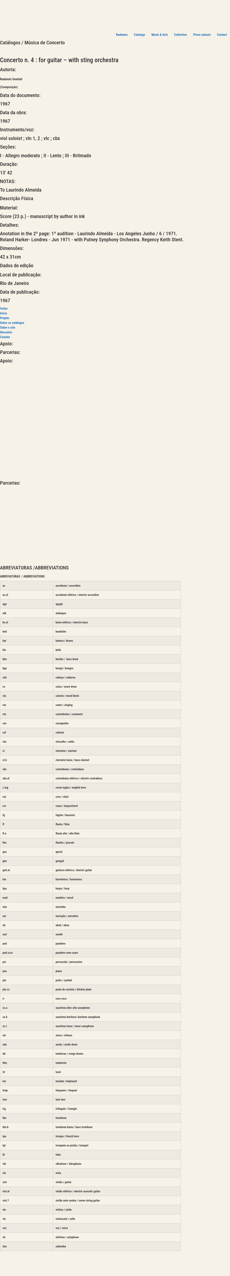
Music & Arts (159, 35)
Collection (180, 35)
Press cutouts (202, 35)
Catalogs (139, 35)
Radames (122, 35)
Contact (222, 35)
